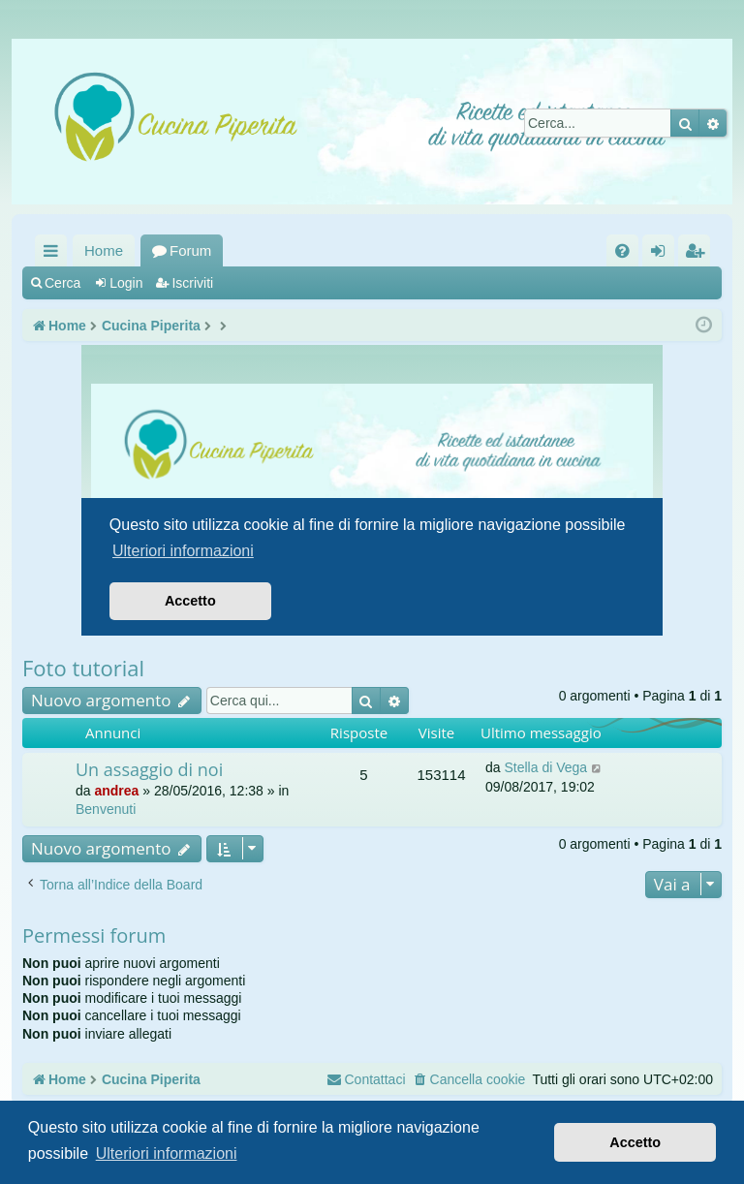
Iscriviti (192, 283)
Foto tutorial (83, 667)
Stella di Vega (545, 767)
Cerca (62, 283)
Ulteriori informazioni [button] (166, 1153)
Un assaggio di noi (149, 769)
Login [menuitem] (662, 254)
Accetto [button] (635, 1142)
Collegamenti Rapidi (55, 254)
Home (103, 250)
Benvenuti (106, 809)
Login (125, 283)
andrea (116, 790)
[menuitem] (622, 250)
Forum (190, 250)
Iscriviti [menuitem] (698, 254)
